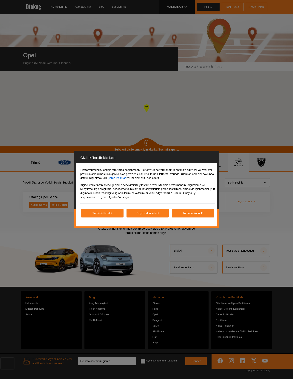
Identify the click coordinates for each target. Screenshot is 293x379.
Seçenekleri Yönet (148, 213)
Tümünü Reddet (102, 213)
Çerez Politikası (117, 177)
